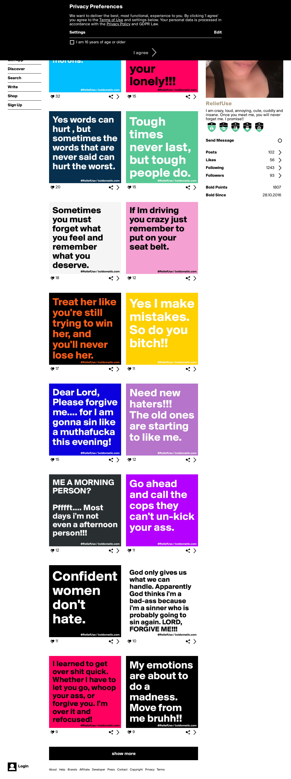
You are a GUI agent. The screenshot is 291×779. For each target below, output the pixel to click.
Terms (161, 769)
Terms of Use (111, 20)
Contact (122, 769)
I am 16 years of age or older (100, 42)
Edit (218, 32)
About (53, 769)
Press (111, 769)
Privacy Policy (118, 24)
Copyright (136, 769)
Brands (72, 769)
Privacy (149, 769)
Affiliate (85, 769)
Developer (98, 769)
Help (62, 769)
